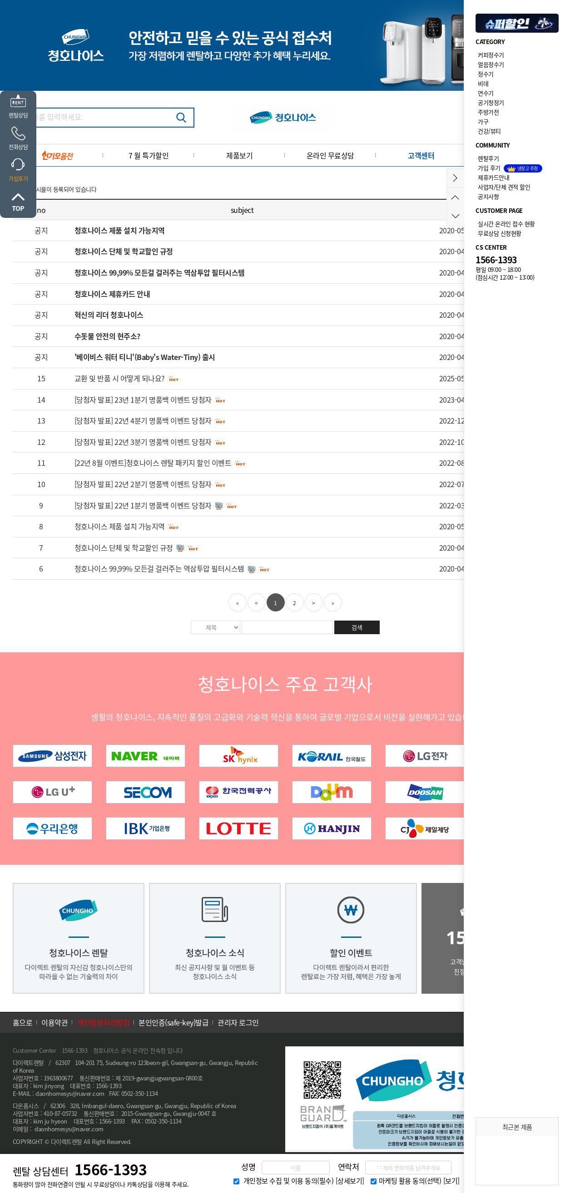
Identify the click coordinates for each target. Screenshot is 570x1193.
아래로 (455, 216)
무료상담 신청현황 (499, 233)
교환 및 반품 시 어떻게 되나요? (119, 378)
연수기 (486, 93)
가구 (483, 121)
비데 (483, 83)
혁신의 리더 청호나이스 (109, 314)
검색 (181, 117)
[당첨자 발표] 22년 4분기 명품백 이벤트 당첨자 (143, 420)
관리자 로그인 (238, 1022)
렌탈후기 (488, 158)
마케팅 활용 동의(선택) (410, 1181)
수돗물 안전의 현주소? (107, 335)
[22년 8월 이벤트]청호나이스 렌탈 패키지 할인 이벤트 (153, 462)
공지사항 (488, 196)
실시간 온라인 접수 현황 (506, 223)
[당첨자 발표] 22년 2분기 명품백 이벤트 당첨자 (143, 483)
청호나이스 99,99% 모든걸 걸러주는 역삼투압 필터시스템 (159, 272)
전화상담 (18, 147)
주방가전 (488, 112)
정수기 (486, 73)
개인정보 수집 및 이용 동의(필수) (288, 1181)
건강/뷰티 (489, 131)
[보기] (451, 1181)
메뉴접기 (455, 178)
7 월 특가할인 (149, 155)
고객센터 (421, 155)
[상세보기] (350, 1181)
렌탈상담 (18, 115)
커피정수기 (491, 54)
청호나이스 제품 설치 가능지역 (119, 230)
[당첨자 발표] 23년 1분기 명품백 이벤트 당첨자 (143, 399)
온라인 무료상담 (330, 155)
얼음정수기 (491, 64)
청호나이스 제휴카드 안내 (112, 293)
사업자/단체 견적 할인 (504, 186)
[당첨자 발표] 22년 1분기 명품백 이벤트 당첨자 (143, 505)
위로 (18, 202)
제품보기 (239, 155)
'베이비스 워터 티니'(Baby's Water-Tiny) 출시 (144, 356)
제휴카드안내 (493, 177)
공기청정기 (491, 102)
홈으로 (23, 1022)
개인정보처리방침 (103, 1022)
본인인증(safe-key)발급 (173, 1022)
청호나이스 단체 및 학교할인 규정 (123, 251)
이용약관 (54, 1022)
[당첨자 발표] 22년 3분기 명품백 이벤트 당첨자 (143, 441)
